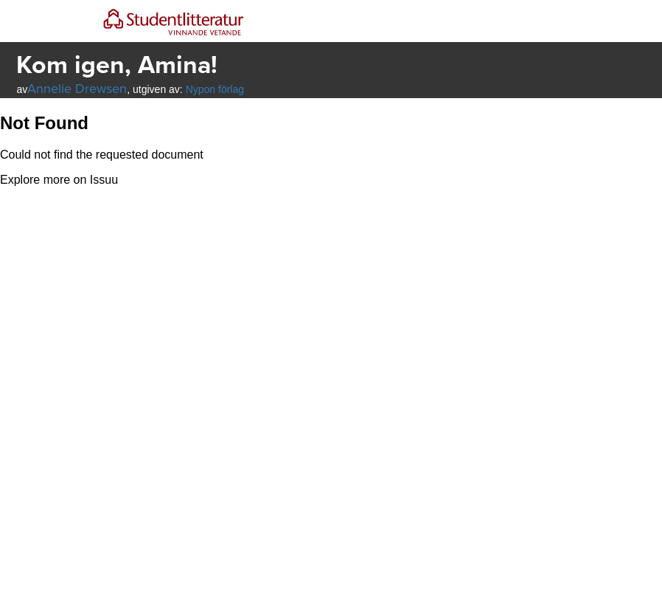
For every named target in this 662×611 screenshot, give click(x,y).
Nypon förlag (215, 89)
